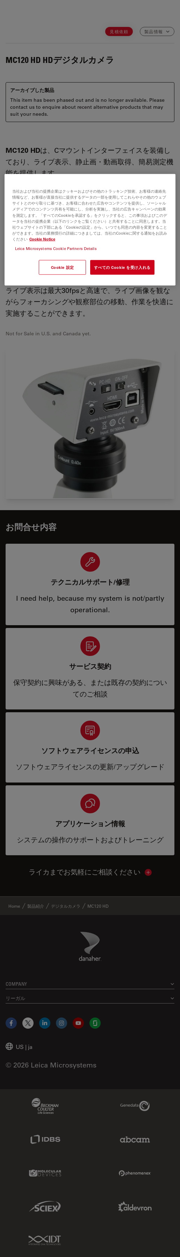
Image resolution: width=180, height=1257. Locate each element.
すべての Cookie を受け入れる (122, 267)
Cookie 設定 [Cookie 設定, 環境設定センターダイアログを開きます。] (62, 267)
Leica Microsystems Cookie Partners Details (56, 248)
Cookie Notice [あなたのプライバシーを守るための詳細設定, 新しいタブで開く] (42, 238)
